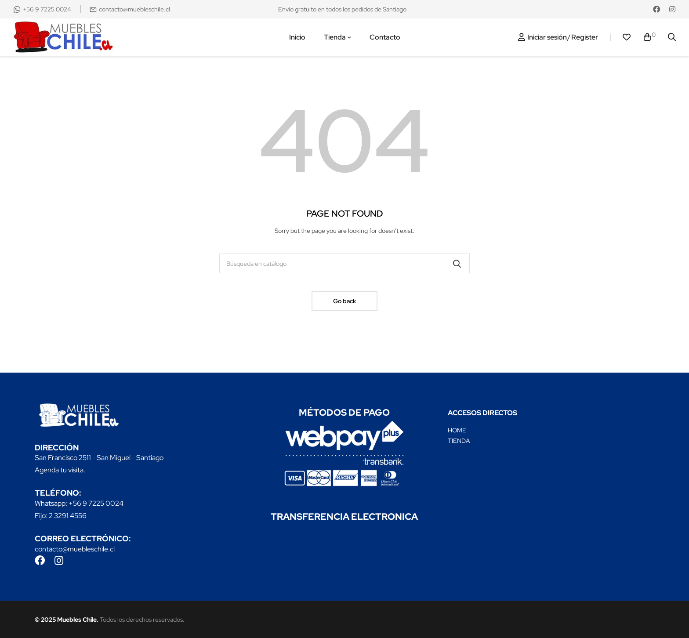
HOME (457, 430)
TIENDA (459, 441)
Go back (344, 301)
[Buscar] (344, 263)
